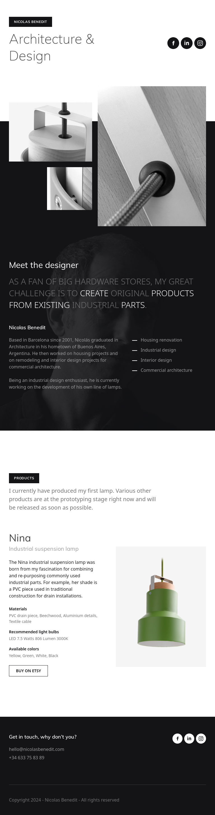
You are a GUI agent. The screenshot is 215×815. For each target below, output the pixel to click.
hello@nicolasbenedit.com (36, 749)
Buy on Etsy (28, 670)
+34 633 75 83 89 (26, 758)
